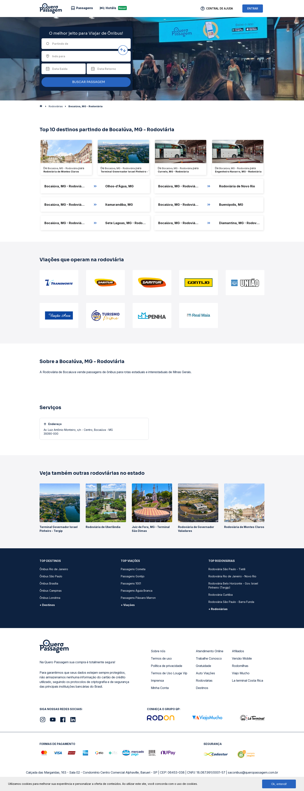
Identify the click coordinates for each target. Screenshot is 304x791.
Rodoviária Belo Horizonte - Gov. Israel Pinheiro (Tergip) (233, 585)
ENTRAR (252, 8)
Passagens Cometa (133, 569)
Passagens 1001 (131, 583)
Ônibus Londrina (50, 597)
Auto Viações (205, 673)
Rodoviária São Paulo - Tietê (226, 569)
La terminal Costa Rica (247, 680)
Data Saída (59, 68)
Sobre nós (158, 651)
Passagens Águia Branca (136, 590)
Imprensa (157, 680)
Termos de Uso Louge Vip (169, 673)
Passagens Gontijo (132, 576)
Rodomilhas (240, 666)
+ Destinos (47, 605)
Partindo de (60, 43)
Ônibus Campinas (51, 590)
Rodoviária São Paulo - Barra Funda (231, 601)
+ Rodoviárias (218, 609)
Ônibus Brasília (49, 583)
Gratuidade (203, 666)
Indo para (58, 56)
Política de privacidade (166, 666)
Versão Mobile (242, 658)
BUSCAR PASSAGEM (85, 82)
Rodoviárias (204, 680)
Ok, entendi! (279, 784)
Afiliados (238, 651)
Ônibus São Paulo (51, 576)
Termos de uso (161, 658)
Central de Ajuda (219, 8)
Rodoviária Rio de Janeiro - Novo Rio (232, 576)
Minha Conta (160, 688)
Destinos (202, 688)
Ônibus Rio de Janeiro (54, 569)
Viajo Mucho (241, 673)
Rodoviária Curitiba (220, 594)
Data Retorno (106, 68)
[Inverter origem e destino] (123, 50)
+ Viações (128, 605)
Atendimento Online (209, 651)
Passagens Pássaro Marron (138, 597)
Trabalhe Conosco (209, 658)
